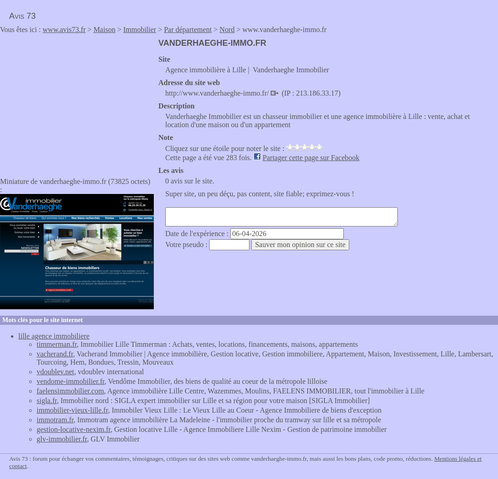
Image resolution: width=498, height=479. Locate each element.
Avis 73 (22, 16)
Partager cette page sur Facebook (311, 157)
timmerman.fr (57, 344)
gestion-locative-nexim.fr (74, 429)
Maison (104, 29)
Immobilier (139, 29)
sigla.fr (47, 400)
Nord (227, 29)
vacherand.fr (55, 354)
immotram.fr (55, 420)
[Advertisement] (77, 102)
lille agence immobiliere (54, 336)
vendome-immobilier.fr (70, 381)
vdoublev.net (55, 372)
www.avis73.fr (64, 29)
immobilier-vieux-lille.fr (72, 410)
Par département (187, 29)
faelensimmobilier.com (70, 391)
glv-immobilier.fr (62, 439)
